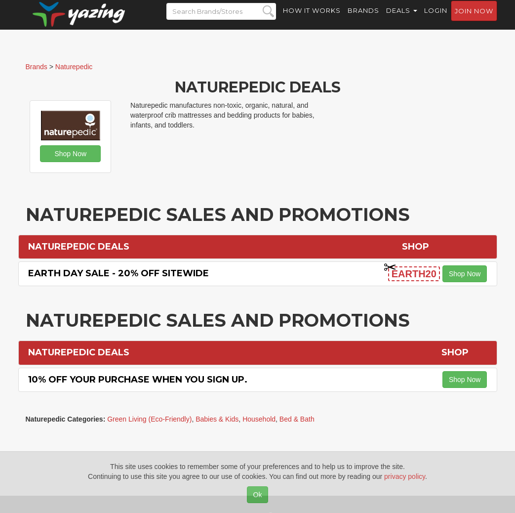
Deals (401, 20)
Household (259, 419)
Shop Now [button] (70, 154)
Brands (363, 20)
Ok (257, 495)
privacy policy (404, 476)
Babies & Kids (217, 419)
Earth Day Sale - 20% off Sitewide (118, 273)
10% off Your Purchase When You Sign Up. (137, 379)
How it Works (312, 20)
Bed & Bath (297, 419)
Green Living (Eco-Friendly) (149, 419)
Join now (474, 20)
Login (435, 20)
